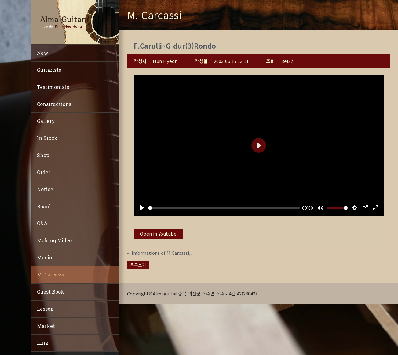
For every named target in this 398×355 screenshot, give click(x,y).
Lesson (45, 309)
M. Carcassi (50, 274)
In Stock (47, 138)
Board (44, 206)
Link (43, 342)
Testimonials (53, 87)
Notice (45, 189)
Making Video (54, 240)
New (42, 52)
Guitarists (49, 70)
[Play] (142, 208)
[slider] (224, 208)
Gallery (46, 121)
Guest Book (50, 291)
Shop (43, 155)
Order (43, 172)
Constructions (54, 104)
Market (46, 326)
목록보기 (138, 265)
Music (44, 257)
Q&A (42, 223)
